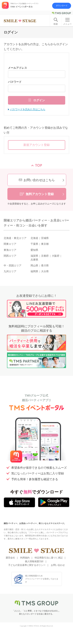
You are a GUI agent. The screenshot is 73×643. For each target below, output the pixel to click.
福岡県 (34, 271)
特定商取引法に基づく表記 (49, 557)
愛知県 (34, 250)
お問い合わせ (58, 565)
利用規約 (25, 557)
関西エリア (10, 256)
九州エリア (10, 271)
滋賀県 (34, 256)
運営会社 (10, 557)
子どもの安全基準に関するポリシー (27, 565)
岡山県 (34, 265)
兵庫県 (34, 259)
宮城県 (45, 238)
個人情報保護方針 (34, 561)
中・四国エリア (12, 265)
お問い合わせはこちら (39, 180)
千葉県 (34, 244)
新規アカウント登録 (36, 144)
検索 (56, 24)
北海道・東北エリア (15, 238)
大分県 (45, 271)
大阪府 (55, 256)
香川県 (45, 265)
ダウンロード (62, 5)
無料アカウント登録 (40, 194)
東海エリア (10, 250)
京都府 (45, 256)
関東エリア (10, 244)
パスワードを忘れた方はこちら (27, 109)
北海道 (34, 238)
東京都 (45, 244)
